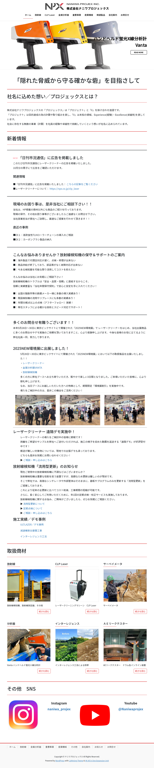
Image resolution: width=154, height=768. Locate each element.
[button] (11, 45)
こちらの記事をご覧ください (82, 184)
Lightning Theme (76, 760)
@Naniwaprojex (130, 709)
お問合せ (111, 746)
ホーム (12, 746)
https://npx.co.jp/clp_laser (64, 188)
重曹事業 (50, 746)
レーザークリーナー (33, 363)
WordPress (60, 760)
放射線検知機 (30, 372)
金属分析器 (36, 746)
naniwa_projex (59, 709)
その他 (74, 746)
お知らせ (99, 746)
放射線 (23, 746)
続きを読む (44, 611)
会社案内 (86, 746)
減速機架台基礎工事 (31, 530)
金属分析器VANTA (32, 367)
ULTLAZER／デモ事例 (32, 524)
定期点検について (33, 508)
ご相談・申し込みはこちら (37, 460)
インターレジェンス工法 (33, 536)
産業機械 (62, 746)
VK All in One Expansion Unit (97, 760)
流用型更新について (34, 503)
